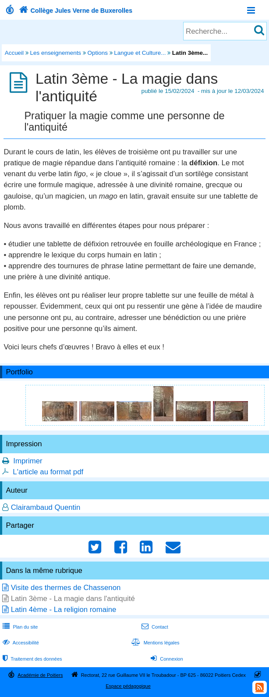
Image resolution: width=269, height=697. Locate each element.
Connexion (166, 658)
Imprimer (27, 461)
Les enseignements (55, 53)
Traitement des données (31, 658)
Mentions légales (154, 642)
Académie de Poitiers (40, 675)
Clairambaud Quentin (46, 507)
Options (98, 53)
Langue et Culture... (140, 53)
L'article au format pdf (48, 472)
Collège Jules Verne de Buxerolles (74, 10)
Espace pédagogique (128, 686)
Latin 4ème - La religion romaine (64, 609)
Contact (154, 626)
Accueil (14, 53)
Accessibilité (20, 642)
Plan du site (19, 626)
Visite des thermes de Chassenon (66, 587)
